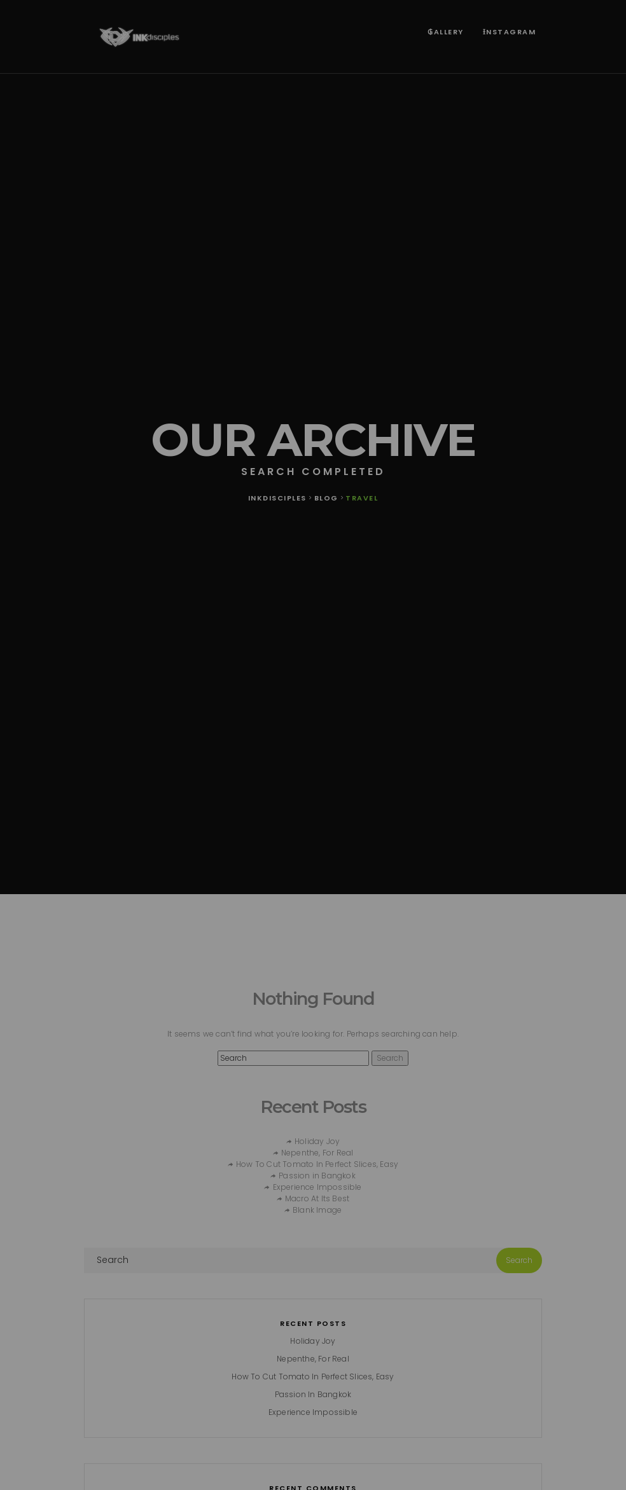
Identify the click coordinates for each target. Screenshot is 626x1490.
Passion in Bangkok (317, 1175)
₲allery (446, 32)
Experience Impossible (317, 1187)
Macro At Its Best (317, 1198)
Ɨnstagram (509, 32)
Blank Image (317, 1209)
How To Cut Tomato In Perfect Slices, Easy (317, 1164)
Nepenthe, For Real (317, 1152)
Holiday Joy (317, 1141)
